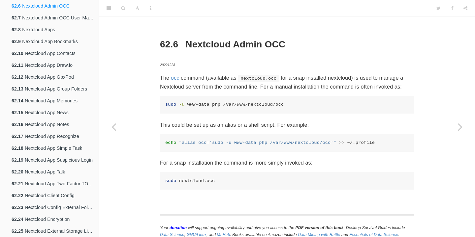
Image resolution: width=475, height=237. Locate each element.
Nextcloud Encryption (41, 219)
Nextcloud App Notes (40, 124)
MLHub (223, 234)
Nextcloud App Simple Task (47, 148)
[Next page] (460, 126)
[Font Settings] (137, 8)
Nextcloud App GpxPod (43, 77)
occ (175, 78)
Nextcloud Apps (33, 29)
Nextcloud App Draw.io (42, 65)
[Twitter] (438, 8)
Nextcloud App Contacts (44, 53)
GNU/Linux (197, 234)
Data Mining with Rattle (319, 234)
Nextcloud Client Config (43, 195)
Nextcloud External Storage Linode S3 (55, 231)
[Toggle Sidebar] (109, 8)
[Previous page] (114, 126)
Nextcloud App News (40, 112)
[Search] (123, 8)
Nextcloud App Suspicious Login (52, 160)
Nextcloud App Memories (45, 100)
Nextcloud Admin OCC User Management (55, 17)
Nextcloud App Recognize (45, 136)
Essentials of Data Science (373, 234)
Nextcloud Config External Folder (53, 207)
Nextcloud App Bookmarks (45, 41)
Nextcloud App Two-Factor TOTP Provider (55, 183)
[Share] (465, 8)
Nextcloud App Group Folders (49, 89)
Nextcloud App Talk (38, 171)
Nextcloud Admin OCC (41, 6)
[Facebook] (452, 8)
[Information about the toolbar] (150, 8)
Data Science (172, 234)
